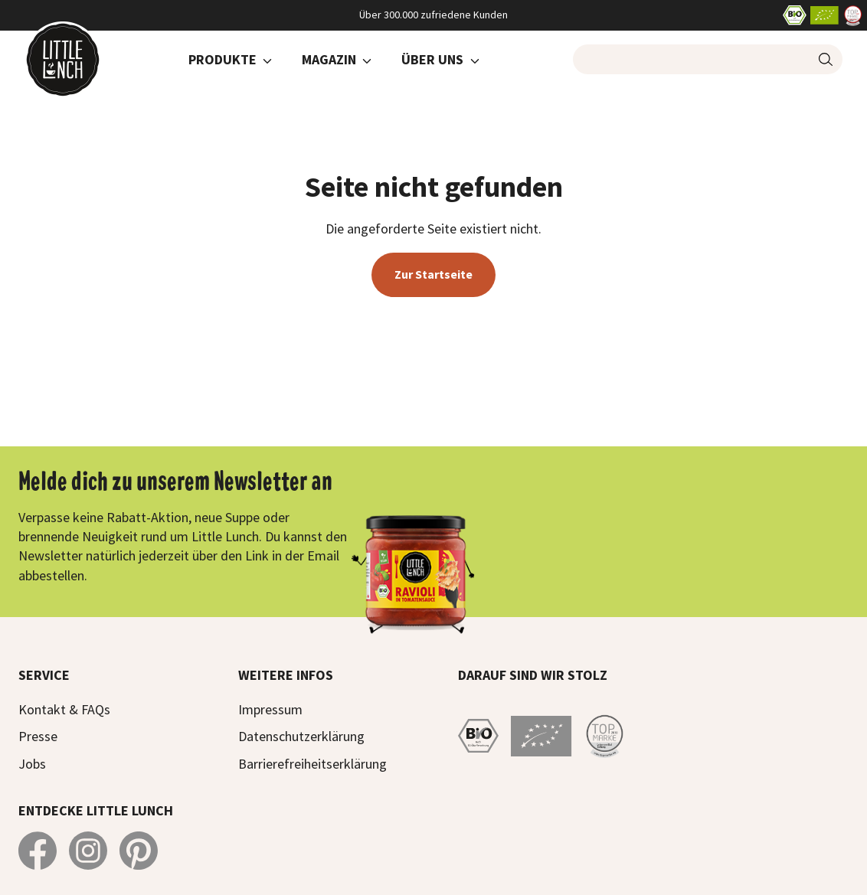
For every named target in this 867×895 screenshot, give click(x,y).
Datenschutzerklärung (301, 736)
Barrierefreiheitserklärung (312, 764)
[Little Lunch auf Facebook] (37, 850)
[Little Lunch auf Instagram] (88, 850)
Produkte (222, 59)
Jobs (32, 764)
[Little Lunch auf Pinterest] (138, 850)
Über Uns (432, 59)
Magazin (329, 59)
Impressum (270, 709)
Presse (37, 736)
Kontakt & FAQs (64, 709)
